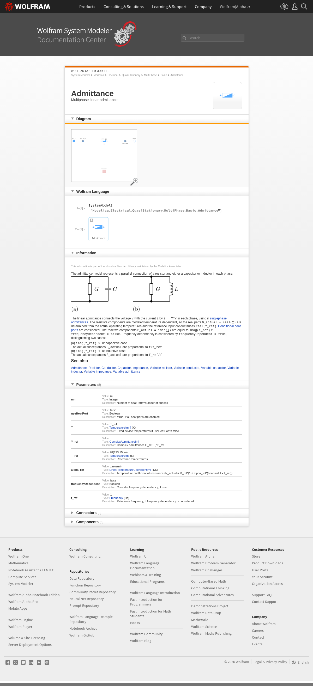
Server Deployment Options (30, 649)
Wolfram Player (20, 631)
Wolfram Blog (140, 645)
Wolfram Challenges (206, 574)
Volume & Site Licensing (26, 642)
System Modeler (80, 75)
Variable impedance (97, 376)
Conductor (108, 372)
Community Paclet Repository (92, 596)
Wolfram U (138, 561)
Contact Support (265, 606)
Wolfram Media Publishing (211, 638)
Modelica (99, 75)
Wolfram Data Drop (206, 617)
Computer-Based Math (208, 586)
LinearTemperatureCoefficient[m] (130, 474)
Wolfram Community (146, 638)
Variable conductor (187, 372)
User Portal (260, 574)
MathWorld (199, 624)
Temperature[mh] (120, 432)
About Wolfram (264, 628)
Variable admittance (126, 376)
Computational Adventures (212, 599)
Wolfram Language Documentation (144, 570)
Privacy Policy (276, 666)
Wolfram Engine (20, 624)
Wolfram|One (18, 561)
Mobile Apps (17, 613)
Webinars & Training (145, 579)
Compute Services (22, 581)
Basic (163, 75)
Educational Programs (147, 586)
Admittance (177, 75)
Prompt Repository (84, 610)
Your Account (262, 581)
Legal (258, 666)
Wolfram (242, 666)
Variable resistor (161, 372)
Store (256, 561)
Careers (258, 635)
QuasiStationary (131, 75)
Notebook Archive (83, 633)
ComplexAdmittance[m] (124, 446)
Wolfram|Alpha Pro (23, 606)
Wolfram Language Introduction (155, 597)
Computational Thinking (210, 592)
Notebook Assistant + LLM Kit (30, 574)
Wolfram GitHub (81, 640)
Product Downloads (267, 567)
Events (257, 648)
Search (195, 38)
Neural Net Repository (86, 603)
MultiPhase (150, 75)
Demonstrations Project (209, 610)
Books (135, 627)
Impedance (140, 372)
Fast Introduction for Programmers (146, 606)
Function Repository (85, 590)
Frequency (116, 502)
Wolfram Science (204, 631)
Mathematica (18, 567)
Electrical (112, 75)
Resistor (94, 372)
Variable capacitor (213, 372)
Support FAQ (262, 599)
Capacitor (124, 372)
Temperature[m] (119, 460)
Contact (258, 642)
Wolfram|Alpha (202, 561)
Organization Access (267, 588)
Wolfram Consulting (84, 561)
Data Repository (81, 583)
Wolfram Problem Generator (213, 567)
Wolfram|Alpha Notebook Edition (34, 599)
